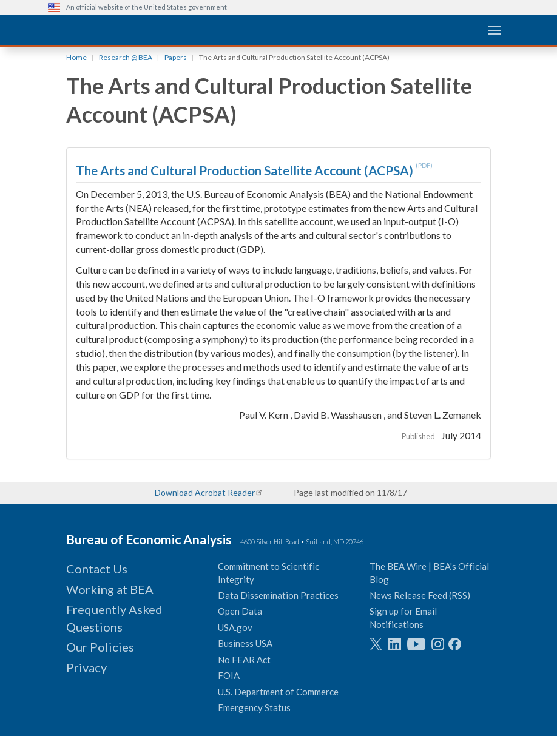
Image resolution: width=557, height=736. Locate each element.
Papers (175, 57)
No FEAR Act (244, 659)
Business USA (245, 643)
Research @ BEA (125, 57)
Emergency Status (254, 707)
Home (76, 57)
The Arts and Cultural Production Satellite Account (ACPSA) (246, 170)
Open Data (240, 611)
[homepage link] (139, 29)
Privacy (86, 667)
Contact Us (96, 568)
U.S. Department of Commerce (278, 691)
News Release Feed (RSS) (420, 595)
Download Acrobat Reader (205, 492)
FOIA (229, 675)
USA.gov (235, 627)
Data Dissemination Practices (278, 595)
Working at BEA (110, 589)
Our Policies (100, 647)
